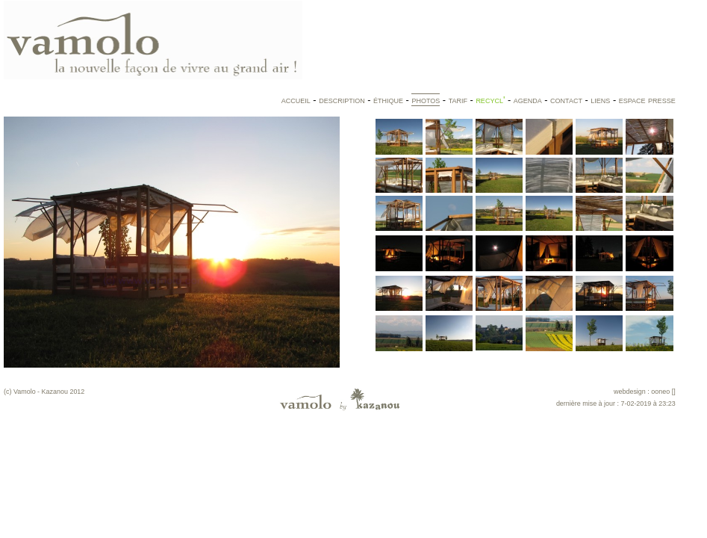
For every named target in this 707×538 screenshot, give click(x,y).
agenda (528, 99)
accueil (296, 99)
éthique (388, 99)
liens (600, 99)
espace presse (647, 99)
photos (425, 99)
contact (566, 99)
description (342, 99)
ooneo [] (663, 391)
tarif (458, 99)
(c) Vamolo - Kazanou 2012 (44, 391)
